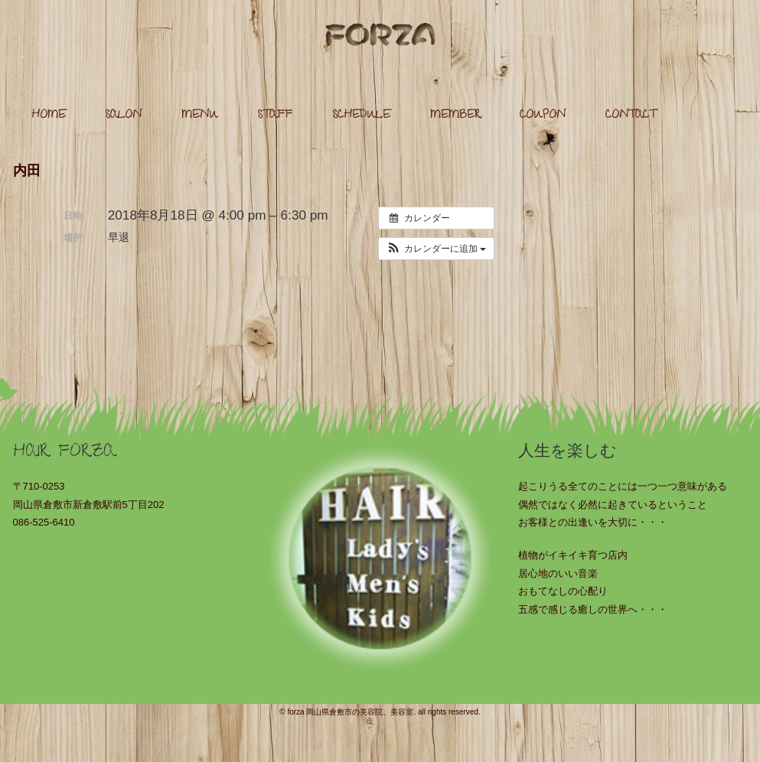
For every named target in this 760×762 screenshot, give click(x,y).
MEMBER (455, 116)
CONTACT (630, 116)
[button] (436, 248)
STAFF (274, 116)
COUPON (543, 116)
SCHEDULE (361, 116)
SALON (123, 116)
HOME (48, 116)
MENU (199, 116)
